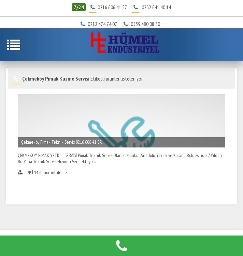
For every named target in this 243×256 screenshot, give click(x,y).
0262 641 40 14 (156, 7)
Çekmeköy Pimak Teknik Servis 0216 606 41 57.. (61, 142)
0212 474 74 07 (100, 23)
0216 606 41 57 (112, 7)
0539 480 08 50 (143, 23)
